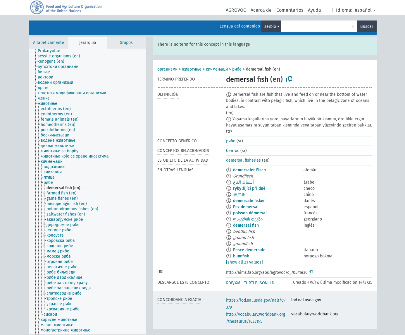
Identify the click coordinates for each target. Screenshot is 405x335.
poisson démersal (250, 213)
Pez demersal (245, 206)
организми (167, 69)
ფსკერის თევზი (248, 219)
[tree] (87, 191)
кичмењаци (217, 69)
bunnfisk (241, 256)
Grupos (126, 42)
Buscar (366, 26)
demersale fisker (249, 200)
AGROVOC (236, 10)
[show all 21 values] (244, 262)
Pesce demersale (249, 249)
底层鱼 (239, 194)
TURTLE (250, 283)
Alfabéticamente (48, 42)
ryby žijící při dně (249, 188)
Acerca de (261, 10)
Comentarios (289, 10)
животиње (191, 69)
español (363, 10)
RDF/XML (234, 283)
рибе (237, 69)
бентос (232, 150)
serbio (270, 26)
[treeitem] (51, 51)
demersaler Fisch (249, 170)
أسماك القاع (243, 182)
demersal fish (246, 225)
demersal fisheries (243, 160)
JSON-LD (266, 283)
